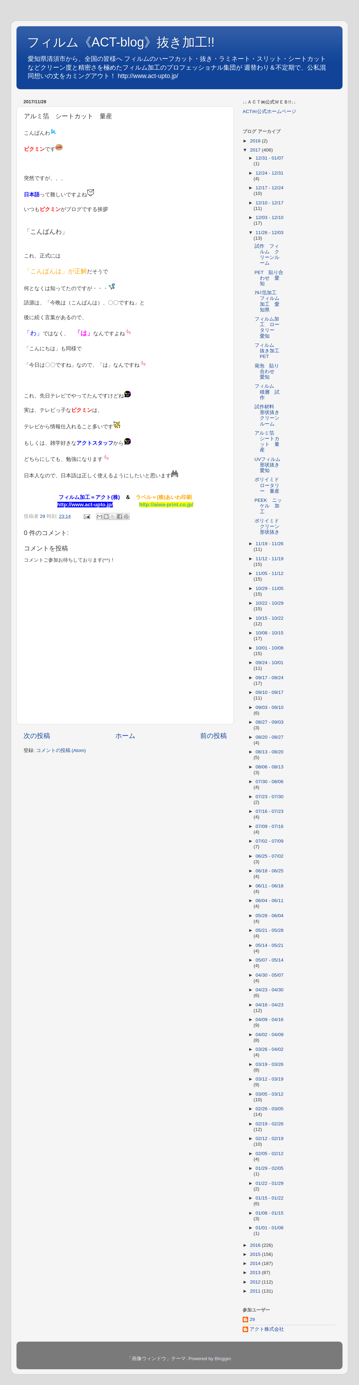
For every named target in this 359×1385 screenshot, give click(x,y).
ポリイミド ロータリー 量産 (269, 485)
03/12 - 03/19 (270, 1079)
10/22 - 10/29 (270, 603)
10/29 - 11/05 (270, 588)
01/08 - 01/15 (270, 1213)
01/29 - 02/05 (270, 1168)
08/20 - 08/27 (270, 737)
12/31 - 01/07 (270, 158)
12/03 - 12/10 (270, 217)
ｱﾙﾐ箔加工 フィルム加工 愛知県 (268, 301)
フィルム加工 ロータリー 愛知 (267, 327)
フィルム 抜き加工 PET (269, 351)
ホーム (125, 735)
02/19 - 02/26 (270, 1123)
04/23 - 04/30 (270, 989)
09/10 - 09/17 (270, 692)
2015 (256, 1254)
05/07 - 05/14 (270, 960)
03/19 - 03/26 (270, 1064)
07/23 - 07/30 (270, 796)
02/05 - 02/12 (270, 1153)
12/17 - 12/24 (270, 187)
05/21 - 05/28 (270, 930)
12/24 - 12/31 (270, 173)
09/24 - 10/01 (270, 662)
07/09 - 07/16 (270, 826)
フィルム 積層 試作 (267, 392)
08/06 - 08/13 (270, 766)
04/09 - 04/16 (270, 1019)
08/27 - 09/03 (270, 722)
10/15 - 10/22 (270, 618)
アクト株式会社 (267, 1329)
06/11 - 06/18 (270, 885)
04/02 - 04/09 (270, 1034)
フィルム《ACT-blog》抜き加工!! (121, 42)
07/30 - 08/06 (270, 781)
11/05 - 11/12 (270, 573)
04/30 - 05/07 (270, 975)
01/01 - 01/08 (270, 1227)
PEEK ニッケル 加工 (268, 506)
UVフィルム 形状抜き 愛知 (270, 465)
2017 (256, 150)
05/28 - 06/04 (270, 915)
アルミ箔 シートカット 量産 (267, 441)
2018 (256, 140)
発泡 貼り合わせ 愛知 (267, 371)
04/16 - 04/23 (270, 1004)
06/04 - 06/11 (270, 900)
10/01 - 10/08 (270, 648)
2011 (256, 1291)
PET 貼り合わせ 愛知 (269, 278)
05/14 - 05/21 (270, 945)
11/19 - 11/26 (270, 543)
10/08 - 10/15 (270, 632)
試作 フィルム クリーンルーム (267, 255)
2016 (256, 1245)
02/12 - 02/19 (270, 1138)
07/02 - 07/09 (270, 841)
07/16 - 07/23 (270, 811)
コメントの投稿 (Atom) (61, 750)
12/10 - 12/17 (270, 202)
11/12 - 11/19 (270, 558)
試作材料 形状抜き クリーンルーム (269, 415)
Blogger (223, 1358)
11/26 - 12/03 (270, 232)
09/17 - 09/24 (270, 677)
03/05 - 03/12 (270, 1094)
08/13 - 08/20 (270, 751)
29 (252, 1319)
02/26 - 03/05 (270, 1108)
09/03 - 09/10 (270, 707)
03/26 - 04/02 (270, 1049)
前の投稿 (213, 735)
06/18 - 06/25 (270, 870)
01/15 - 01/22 (270, 1198)
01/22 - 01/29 (270, 1183)
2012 (256, 1282)
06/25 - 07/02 (270, 856)
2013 (256, 1272)
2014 (256, 1263)
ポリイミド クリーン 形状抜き (269, 526)
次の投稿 (36, 735)
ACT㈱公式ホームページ (269, 111)
